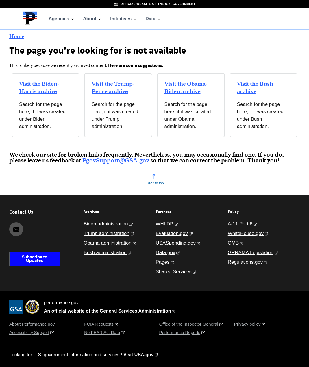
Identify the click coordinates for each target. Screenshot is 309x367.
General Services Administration (135, 311)
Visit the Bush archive (255, 88)
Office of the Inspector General (188, 324)
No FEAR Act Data (102, 332)
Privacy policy (247, 324)
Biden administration (106, 224)
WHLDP (164, 224)
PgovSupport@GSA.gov (115, 161)
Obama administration (108, 243)
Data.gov (165, 252)
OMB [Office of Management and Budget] (233, 243)
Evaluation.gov (172, 233)
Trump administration (106, 233)
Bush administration (105, 252)
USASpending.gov (176, 243)
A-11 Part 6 (240, 224)
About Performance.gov (32, 324)
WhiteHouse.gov (246, 233)
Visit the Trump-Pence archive (113, 88)
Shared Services (174, 271)
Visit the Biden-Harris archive (39, 88)
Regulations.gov (245, 262)
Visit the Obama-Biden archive (186, 88)
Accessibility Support (29, 332)
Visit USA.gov (138, 354)
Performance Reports (180, 332)
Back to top (155, 183)
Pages (163, 262)
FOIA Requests (99, 324)
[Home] (30, 24)
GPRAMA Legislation (250, 252)
